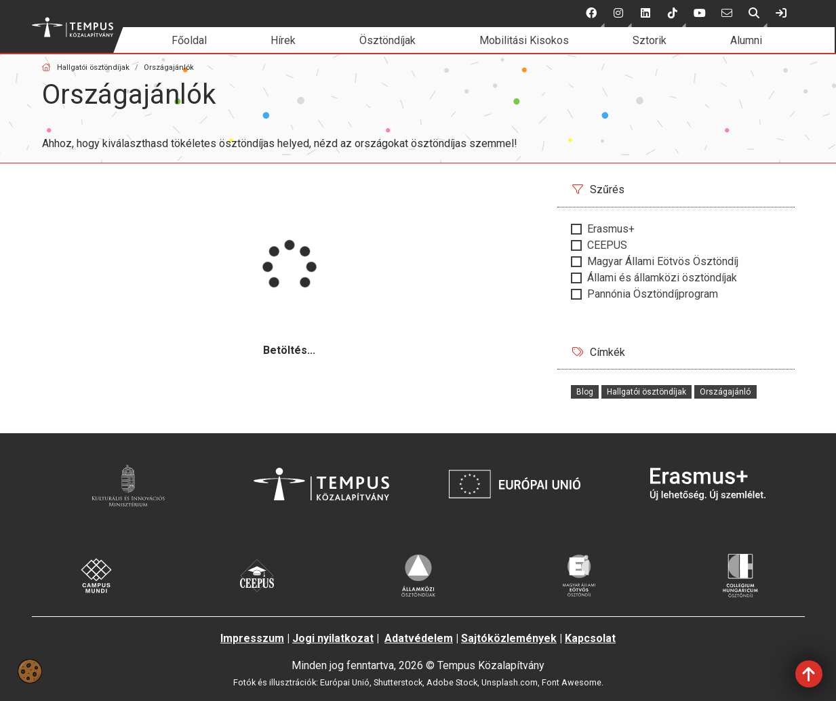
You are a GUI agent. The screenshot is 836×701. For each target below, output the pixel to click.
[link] (781, 13)
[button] (591, 13)
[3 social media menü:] (645, 13)
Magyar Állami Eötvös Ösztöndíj (662, 261)
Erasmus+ (611, 228)
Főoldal (189, 40)
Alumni (746, 40)
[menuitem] (189, 40)
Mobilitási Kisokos (524, 40)
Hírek (283, 40)
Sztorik (649, 40)
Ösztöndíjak (387, 40)
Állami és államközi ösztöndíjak (662, 277)
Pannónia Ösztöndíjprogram (652, 293)
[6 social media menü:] (726, 13)
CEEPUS (607, 245)
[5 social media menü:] (699, 13)
